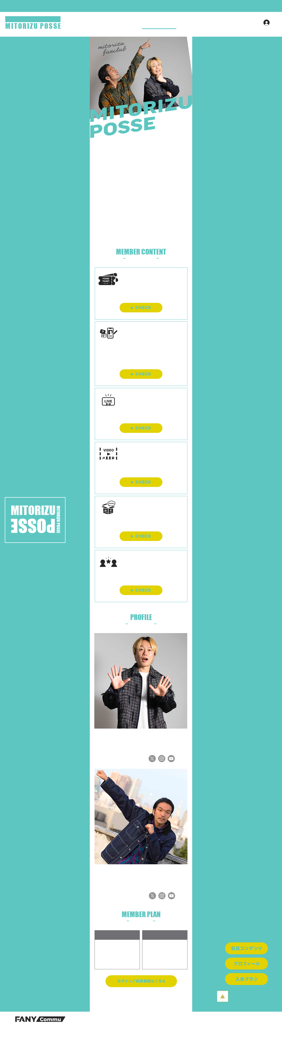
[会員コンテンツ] (246, 948)
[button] (141, 6)
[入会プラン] (246, 979)
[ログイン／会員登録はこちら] (141, 981)
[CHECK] (141, 307)
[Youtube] (171, 758)
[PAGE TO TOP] (222, 996)
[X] (152, 758)
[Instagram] (161, 758)
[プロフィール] (246, 964)
